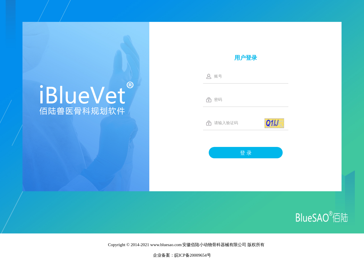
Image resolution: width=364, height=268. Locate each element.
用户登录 (245, 58)
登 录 (246, 153)
